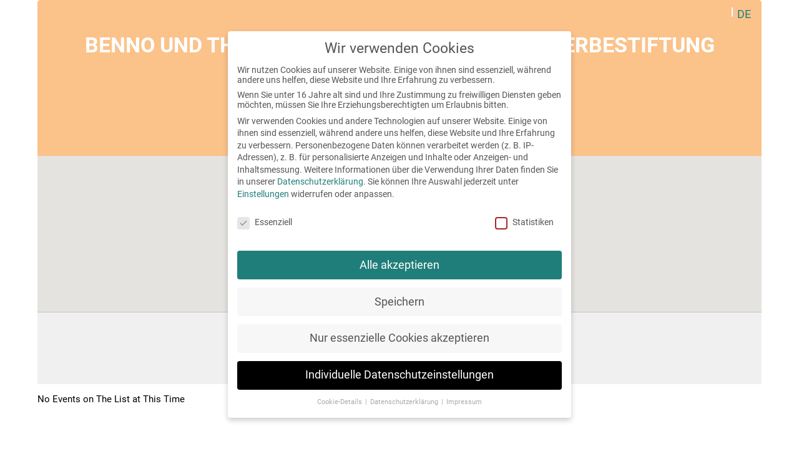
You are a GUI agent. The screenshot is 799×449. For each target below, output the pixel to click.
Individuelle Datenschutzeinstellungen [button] (399, 375)
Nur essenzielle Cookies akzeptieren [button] (399, 338)
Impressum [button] (464, 402)
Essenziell (264, 222)
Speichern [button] (399, 302)
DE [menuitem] (744, 14)
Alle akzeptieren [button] (399, 265)
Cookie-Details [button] (340, 402)
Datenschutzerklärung (320, 181)
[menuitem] (744, 14)
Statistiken (524, 222)
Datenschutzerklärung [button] (405, 402)
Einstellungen (263, 194)
